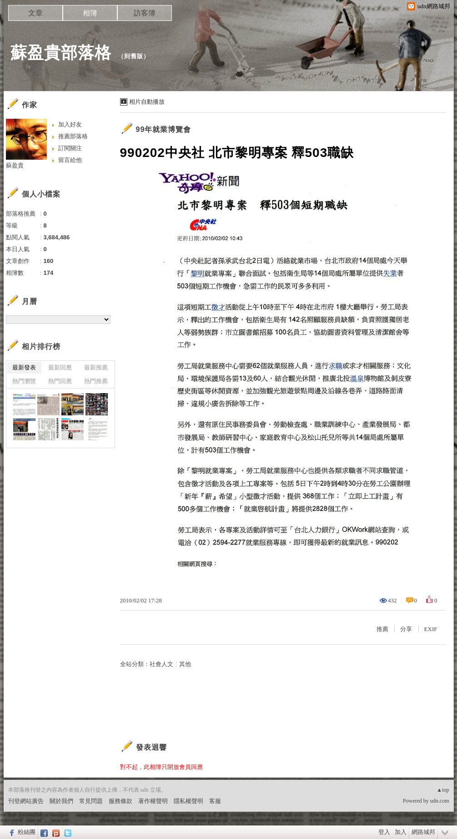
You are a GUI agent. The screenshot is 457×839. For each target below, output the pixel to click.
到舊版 (133, 56)
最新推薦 (96, 367)
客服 (215, 801)
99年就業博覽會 (163, 129)
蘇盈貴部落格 (60, 52)
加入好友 (70, 124)
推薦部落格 (73, 136)
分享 (406, 629)
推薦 (382, 629)
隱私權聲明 (188, 801)
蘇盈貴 (15, 165)
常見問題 (91, 801)
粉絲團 (26, 832)
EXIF (430, 629)
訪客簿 (145, 13)
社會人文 (161, 664)
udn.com (439, 801)
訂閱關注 (70, 148)
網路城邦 (423, 832)
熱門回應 (60, 381)
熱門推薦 (96, 381)
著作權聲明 (153, 801)
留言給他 (70, 160)
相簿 (90, 13)
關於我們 (61, 801)
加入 (401, 832)
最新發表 (24, 367)
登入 (384, 832)
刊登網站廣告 (26, 801)
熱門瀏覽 (24, 381)
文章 (35, 13)
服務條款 (120, 801)
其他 (185, 664)
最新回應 (60, 367)
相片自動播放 (147, 101)
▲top (443, 790)
